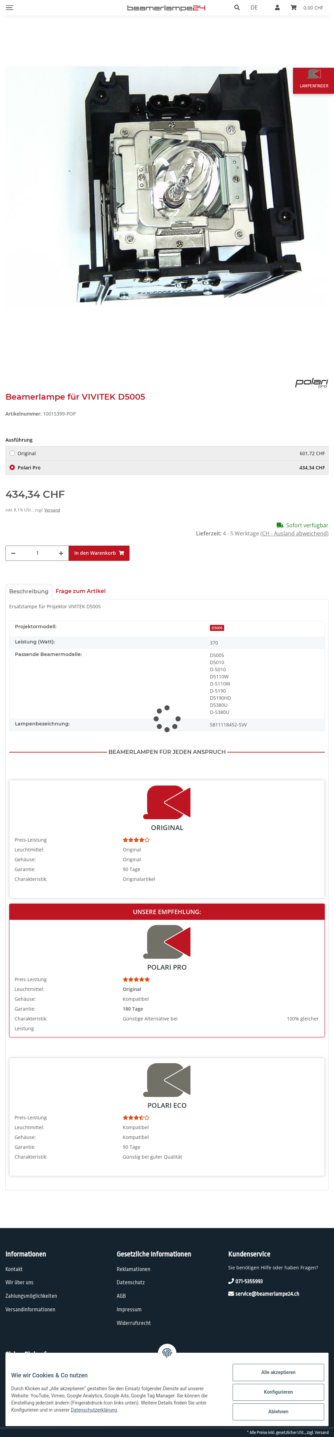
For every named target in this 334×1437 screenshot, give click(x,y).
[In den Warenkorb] (99, 553)
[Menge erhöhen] (61, 553)
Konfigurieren (272, 1392)
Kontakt (14, 1269)
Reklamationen (133, 1269)
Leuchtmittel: (29, 849)
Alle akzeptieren (273, 1372)
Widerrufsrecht (134, 1323)
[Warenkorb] (307, 7)
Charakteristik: (31, 879)
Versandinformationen (30, 1310)
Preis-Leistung (31, 840)
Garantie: (25, 869)
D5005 (217, 628)
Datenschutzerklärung (99, 1410)
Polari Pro (171, 467)
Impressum (129, 1310)
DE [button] (254, 7)
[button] (237, 7)
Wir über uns (19, 1283)
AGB (121, 1296)
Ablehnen (273, 1411)
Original (171, 453)
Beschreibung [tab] (28, 591)
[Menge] (37, 553)
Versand (52, 510)
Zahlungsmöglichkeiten (31, 1296)
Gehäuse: (25, 859)
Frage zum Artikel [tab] (81, 591)
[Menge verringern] (13, 553)
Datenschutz (131, 1283)
